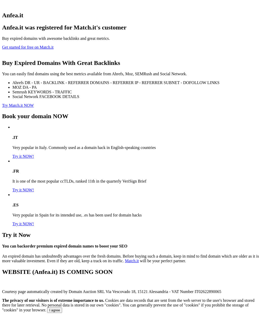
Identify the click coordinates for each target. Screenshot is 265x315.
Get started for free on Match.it (28, 47)
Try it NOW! (23, 156)
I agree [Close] (54, 310)
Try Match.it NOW (18, 105)
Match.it (132, 261)
